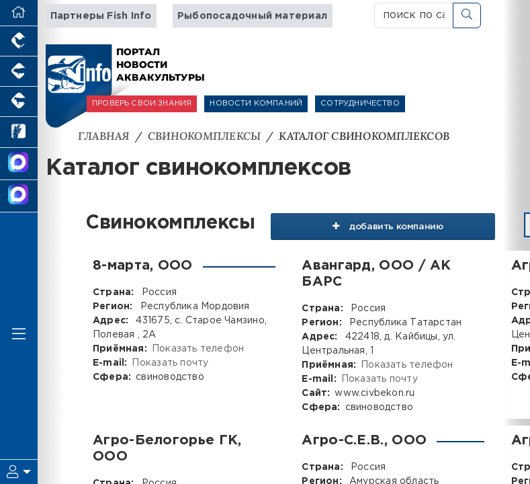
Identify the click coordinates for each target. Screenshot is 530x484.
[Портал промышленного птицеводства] (19, 41)
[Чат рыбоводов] (19, 196)
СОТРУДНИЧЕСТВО (359, 103)
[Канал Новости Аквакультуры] (19, 164)
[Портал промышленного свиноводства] (19, 71)
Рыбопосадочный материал (252, 15)
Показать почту (170, 362)
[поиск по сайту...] (413, 15)
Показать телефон (198, 348)
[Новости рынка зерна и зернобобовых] (19, 132)
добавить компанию (381, 224)
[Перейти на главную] (19, 13)
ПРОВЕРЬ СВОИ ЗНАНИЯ (141, 103)
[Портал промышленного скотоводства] (19, 102)
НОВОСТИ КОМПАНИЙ (256, 103)
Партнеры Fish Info (101, 15)
